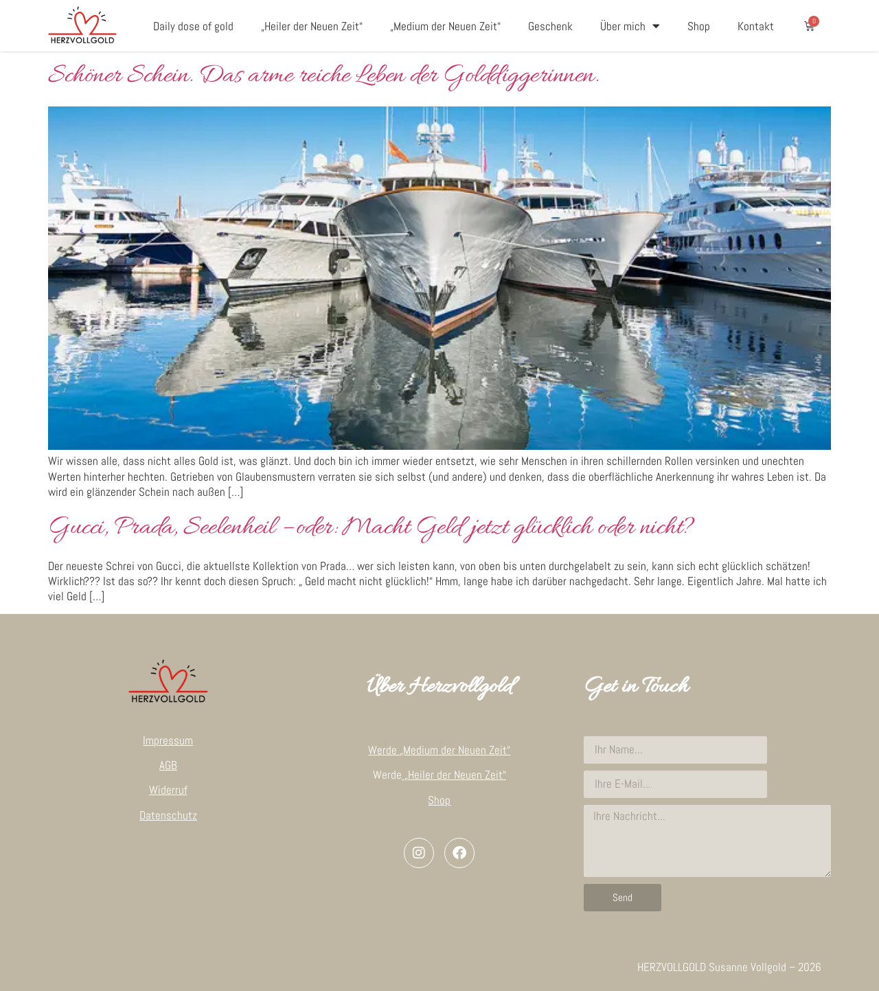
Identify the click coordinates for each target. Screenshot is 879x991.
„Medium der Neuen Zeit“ (445, 26)
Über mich (630, 25)
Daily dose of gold (193, 26)
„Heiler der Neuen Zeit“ (312, 26)
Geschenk (550, 26)
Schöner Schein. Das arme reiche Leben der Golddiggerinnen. (323, 76)
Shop (698, 26)
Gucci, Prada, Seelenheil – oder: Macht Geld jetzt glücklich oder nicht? (371, 528)
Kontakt (756, 26)
